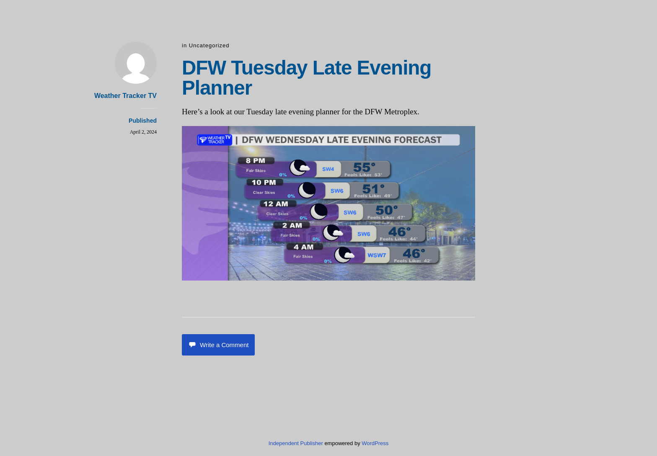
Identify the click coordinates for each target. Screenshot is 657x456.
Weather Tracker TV (125, 95)
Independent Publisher (296, 443)
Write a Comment (218, 344)
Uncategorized (209, 45)
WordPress (375, 443)
